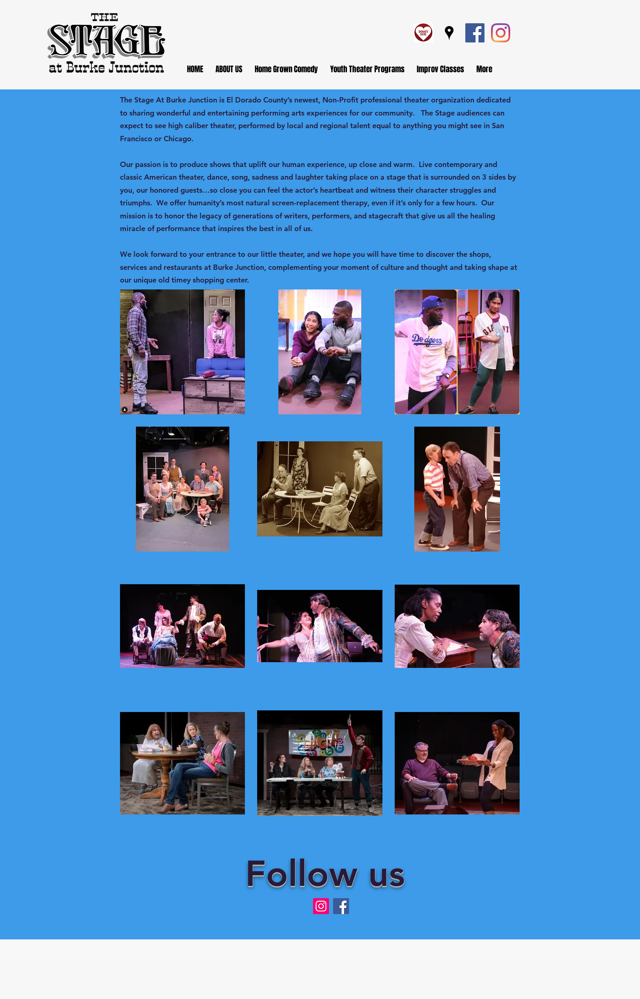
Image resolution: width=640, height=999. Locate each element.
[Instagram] (500, 32)
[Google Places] (449, 32)
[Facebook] (474, 32)
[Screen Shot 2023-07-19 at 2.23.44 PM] (423, 32)
